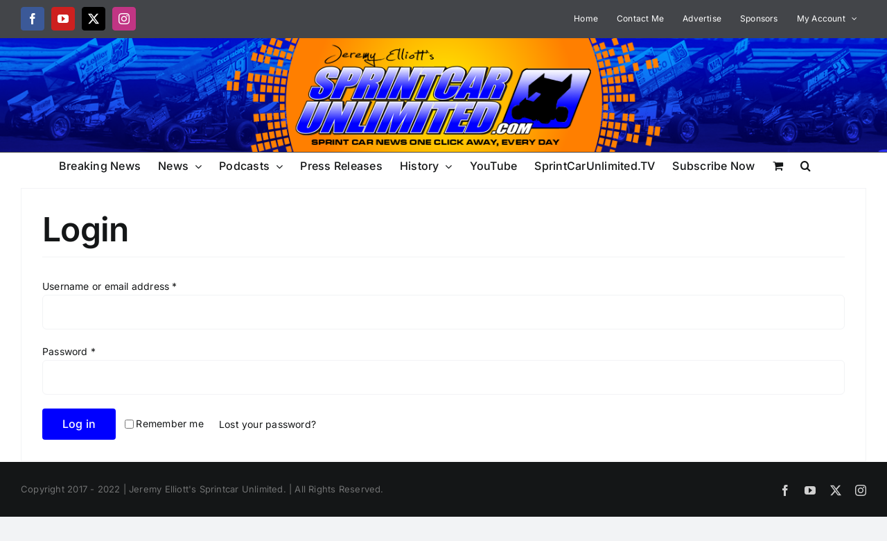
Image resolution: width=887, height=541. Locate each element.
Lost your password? (267, 424)
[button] (805, 165)
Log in (79, 424)
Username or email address (109, 286)
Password (69, 351)
